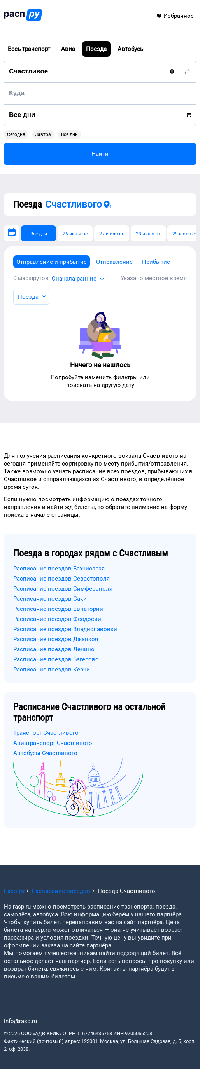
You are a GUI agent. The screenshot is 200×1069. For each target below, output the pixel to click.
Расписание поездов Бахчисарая (59, 568)
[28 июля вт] (148, 233)
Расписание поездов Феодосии (57, 619)
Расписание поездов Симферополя (62, 588)
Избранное (175, 15)
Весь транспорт (29, 48)
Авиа (68, 48)
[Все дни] (38, 233)
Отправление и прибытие (51, 261)
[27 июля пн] (111, 233)
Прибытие (156, 261)
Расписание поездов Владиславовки (65, 629)
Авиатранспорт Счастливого (52, 742)
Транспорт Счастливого (46, 732)
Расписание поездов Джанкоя (55, 639)
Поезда (96, 48)
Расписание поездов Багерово (56, 659)
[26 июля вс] (75, 233)
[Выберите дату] (11, 233)
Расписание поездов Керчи (51, 669)
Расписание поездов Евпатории (58, 608)
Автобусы (131, 48)
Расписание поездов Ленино (54, 649)
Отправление (114, 261)
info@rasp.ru (20, 1021)
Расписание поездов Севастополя (61, 578)
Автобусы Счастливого (45, 753)
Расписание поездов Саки (50, 598)
